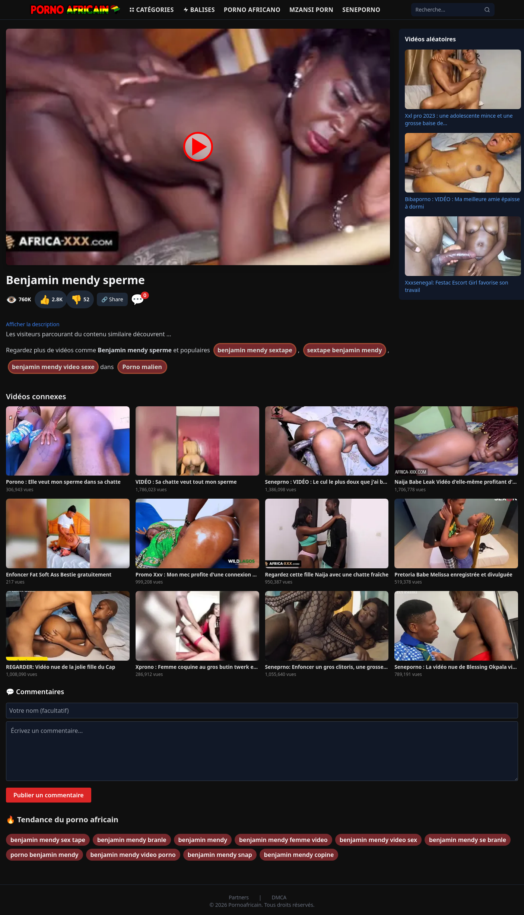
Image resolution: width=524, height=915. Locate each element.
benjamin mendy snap (220, 855)
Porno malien (142, 367)
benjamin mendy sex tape (47, 840)
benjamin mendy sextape (254, 350)
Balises (199, 10)
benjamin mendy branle (131, 840)
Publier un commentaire (48, 795)
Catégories (151, 10)
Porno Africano (252, 10)
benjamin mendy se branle (467, 840)
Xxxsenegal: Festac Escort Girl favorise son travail (456, 286)
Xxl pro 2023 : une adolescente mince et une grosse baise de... (458, 119)
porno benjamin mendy (44, 855)
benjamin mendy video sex (378, 840)
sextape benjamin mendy (344, 350)
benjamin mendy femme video (283, 840)
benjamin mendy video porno (133, 855)
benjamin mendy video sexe (53, 367)
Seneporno (361, 10)
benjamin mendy (202, 840)
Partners (239, 897)
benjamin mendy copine (299, 855)
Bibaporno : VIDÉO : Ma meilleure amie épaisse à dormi (462, 203)
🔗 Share (112, 299)
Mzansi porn (311, 10)
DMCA (279, 897)
